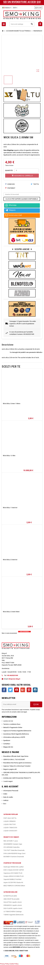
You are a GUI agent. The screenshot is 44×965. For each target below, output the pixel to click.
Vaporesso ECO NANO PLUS (13, 873)
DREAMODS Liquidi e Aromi (13, 905)
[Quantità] (26, 170)
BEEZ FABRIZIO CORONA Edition (14, 885)
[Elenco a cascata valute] (15, 7)
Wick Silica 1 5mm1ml (10, 507)
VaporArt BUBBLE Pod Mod (12, 879)
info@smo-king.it (14, 679)
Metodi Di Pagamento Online (12, 727)
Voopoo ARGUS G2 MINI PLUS (14, 876)
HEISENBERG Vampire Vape (13, 844)
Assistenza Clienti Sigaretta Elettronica (16, 734)
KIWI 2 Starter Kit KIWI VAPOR (14, 870)
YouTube (16, 690)
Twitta (35, 184)
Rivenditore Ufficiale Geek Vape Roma (15, 756)
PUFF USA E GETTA (10, 818)
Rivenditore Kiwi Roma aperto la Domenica (17, 763)
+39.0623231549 (12, 675)
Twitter (10, 690)
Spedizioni (6, 740)
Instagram (35, 690)
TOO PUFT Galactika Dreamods (14, 850)
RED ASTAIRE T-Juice (11, 841)
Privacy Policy (4, 964)
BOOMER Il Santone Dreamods (14, 856)
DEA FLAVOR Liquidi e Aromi (13, 908)
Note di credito (8, 797)
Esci (4, 803)
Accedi (38, 7)
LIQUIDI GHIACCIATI (10, 831)
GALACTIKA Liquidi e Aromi (13, 902)
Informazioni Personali (10, 790)
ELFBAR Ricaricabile (10, 896)
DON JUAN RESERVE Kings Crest (14, 853)
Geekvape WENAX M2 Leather (14, 867)
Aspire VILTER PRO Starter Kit (13, 882)
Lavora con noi (8, 721)
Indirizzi (5, 800)
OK (36, 704)
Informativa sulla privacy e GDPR (14, 737)
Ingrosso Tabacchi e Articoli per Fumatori (16, 766)
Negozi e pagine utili (10, 769)
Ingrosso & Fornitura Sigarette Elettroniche (17, 731)
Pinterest (10, 188)
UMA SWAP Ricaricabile (11, 899)
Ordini (5, 794)
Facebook (4, 690)
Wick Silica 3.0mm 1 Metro (11, 403)
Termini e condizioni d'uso (11, 724)
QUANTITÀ (9, 170)
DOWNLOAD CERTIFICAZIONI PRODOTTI (17, 778)
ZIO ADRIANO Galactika (11, 847)
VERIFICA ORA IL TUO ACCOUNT (14, 759)
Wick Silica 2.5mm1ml (10, 559)
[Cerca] (22, 24)
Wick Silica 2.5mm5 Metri (11, 612)
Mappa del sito (8, 747)
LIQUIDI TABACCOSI (10, 827)
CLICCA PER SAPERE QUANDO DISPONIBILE (22, 199)
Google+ (22, 690)
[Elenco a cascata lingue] (7, 7)
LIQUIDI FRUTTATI (10, 824)
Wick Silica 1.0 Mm (9, 455)
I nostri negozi (8, 781)
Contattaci (6, 744)
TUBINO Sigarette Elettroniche (13, 915)
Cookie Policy (14, 964)
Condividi (10, 184)
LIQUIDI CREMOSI (10, 821)
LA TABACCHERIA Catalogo (13, 911)
